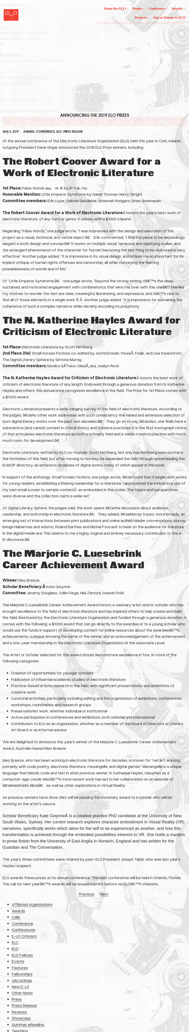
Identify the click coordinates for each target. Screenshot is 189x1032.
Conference (45, 131)
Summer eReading (28, 1024)
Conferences (23, 929)
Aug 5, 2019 (11, 131)
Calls (16, 916)
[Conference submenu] (167, 8)
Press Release (73, 131)
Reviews (19, 1011)
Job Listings (22, 980)
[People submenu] (143, 8)
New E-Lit (20, 986)
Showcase (21, 1017)
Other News (22, 992)
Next (104, 893)
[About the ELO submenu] (127, 8)
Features (20, 967)
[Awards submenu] (184, 8)
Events (18, 961)
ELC (15, 942)
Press (17, 999)
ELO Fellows (22, 954)
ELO (59, 131)
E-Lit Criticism (24, 936)
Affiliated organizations (32, 904)
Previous (86, 893)
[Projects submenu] (148, 17)
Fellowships (22, 973)
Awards (29, 131)
